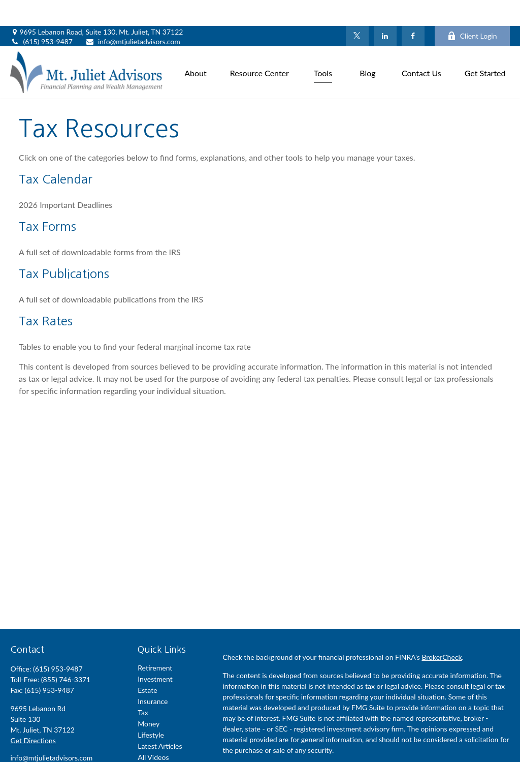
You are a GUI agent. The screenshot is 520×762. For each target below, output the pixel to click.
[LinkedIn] (385, 10)
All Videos (153, 731)
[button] (195, 46)
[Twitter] (357, 10)
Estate (147, 664)
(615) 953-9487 (41, 15)
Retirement (155, 641)
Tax (143, 686)
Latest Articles (160, 720)
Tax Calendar (55, 153)
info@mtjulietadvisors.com (132, 15)
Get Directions (32, 714)
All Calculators (160, 742)
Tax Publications (64, 247)
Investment (155, 653)
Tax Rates (46, 295)
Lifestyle (151, 709)
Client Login (472, 10)
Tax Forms (47, 200)
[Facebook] (413, 10)
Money (148, 697)
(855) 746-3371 (65, 653)
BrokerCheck (441, 631)
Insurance (153, 675)
